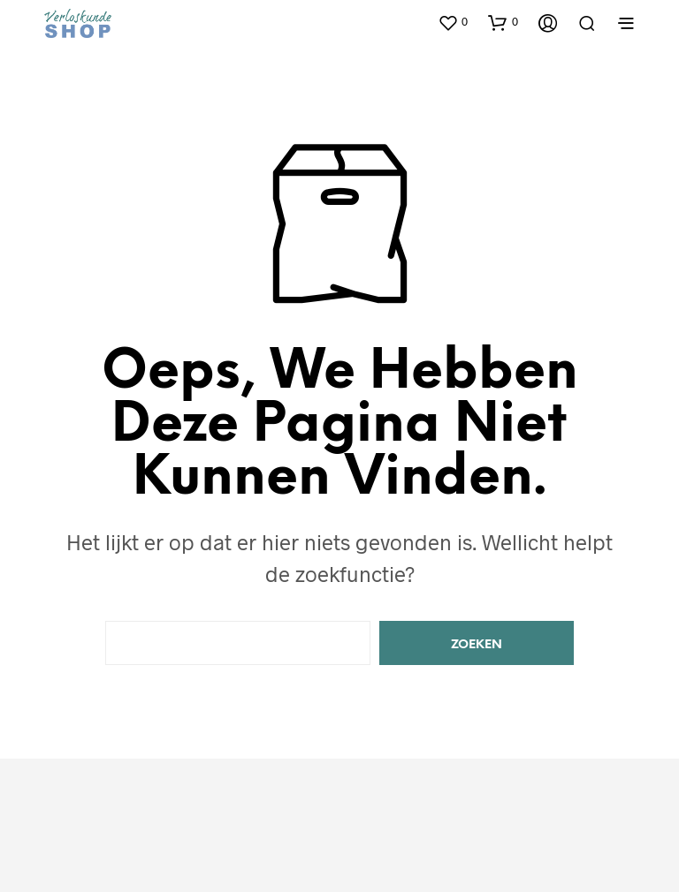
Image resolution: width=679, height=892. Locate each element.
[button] (453, 22)
